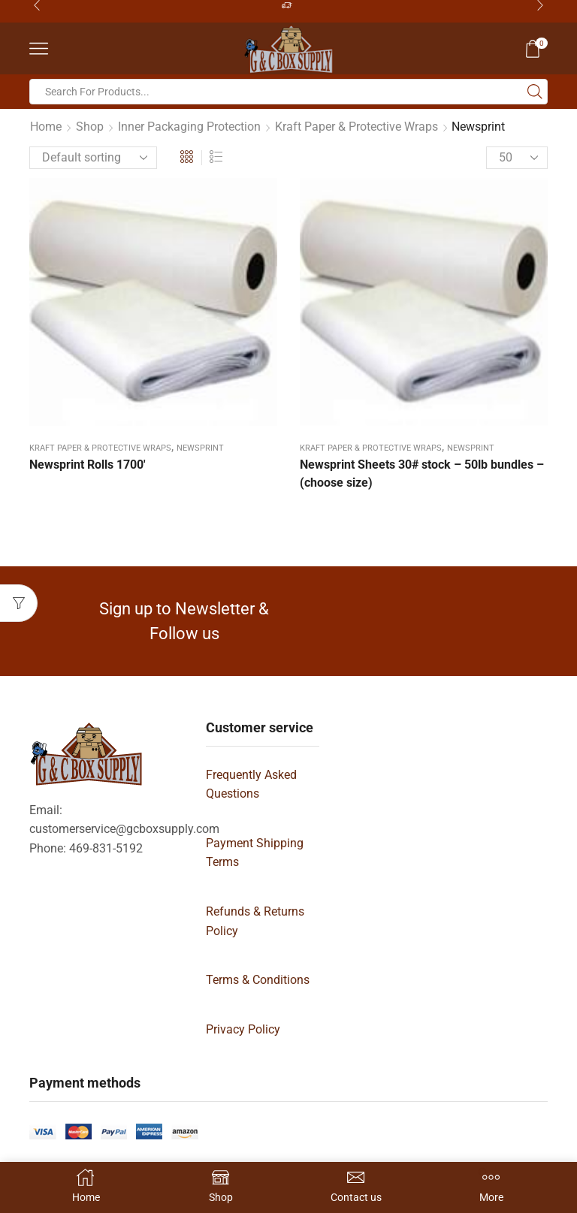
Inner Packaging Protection (189, 126)
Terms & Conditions (258, 980)
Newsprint (200, 448)
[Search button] (535, 92)
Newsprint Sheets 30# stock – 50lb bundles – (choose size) (422, 473)
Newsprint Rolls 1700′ (87, 464)
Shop (90, 126)
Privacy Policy (243, 1029)
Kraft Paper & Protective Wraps (356, 126)
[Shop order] (93, 157)
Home (46, 126)
